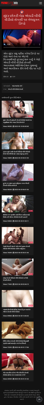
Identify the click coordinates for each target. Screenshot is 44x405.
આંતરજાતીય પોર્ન (17, 86)
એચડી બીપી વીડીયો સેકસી (15, 89)
